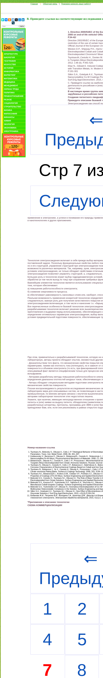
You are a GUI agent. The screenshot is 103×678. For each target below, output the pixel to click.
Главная (34, 4)
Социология (11, 103)
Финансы (9, 117)
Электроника (11, 131)
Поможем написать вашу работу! (76, 4)
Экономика (10, 128)
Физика (8, 110)
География (10, 61)
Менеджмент (11, 86)
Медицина (9, 82)
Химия (7, 121)
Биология (9, 57)
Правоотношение (14, 96)
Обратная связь (50, 4)
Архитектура (11, 54)
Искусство (10, 65)
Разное (8, 100)
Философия (10, 114)
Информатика (11, 72)
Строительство (12, 107)
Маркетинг (10, 75)
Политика (9, 93)
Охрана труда (11, 89)
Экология (9, 124)
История (8, 68)
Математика (10, 79)
